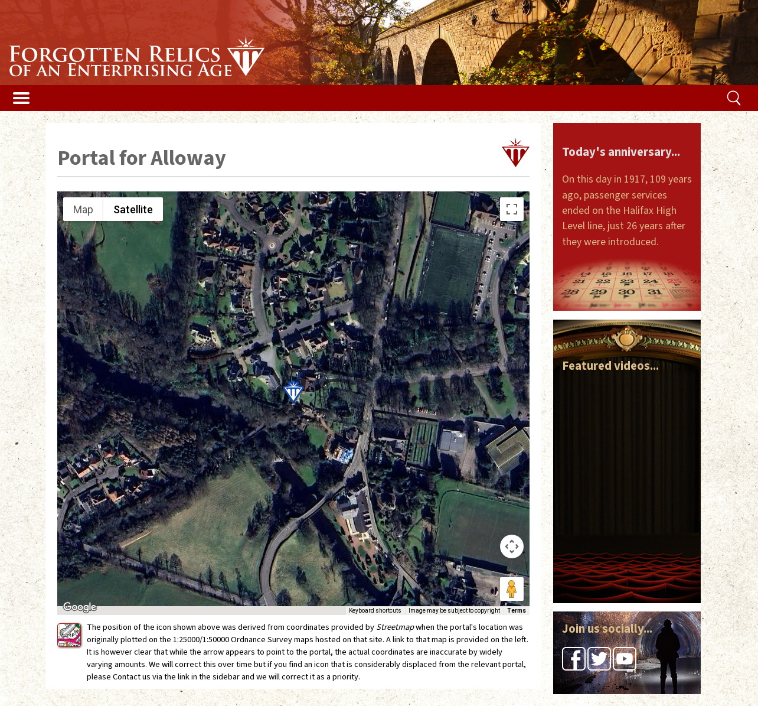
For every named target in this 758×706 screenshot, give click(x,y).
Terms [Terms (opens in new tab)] (516, 610)
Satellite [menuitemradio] (133, 209)
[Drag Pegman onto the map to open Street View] (512, 589)
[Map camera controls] (512, 546)
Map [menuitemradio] (83, 209)
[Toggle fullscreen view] (512, 209)
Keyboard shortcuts (375, 610)
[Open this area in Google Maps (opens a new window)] (79, 607)
